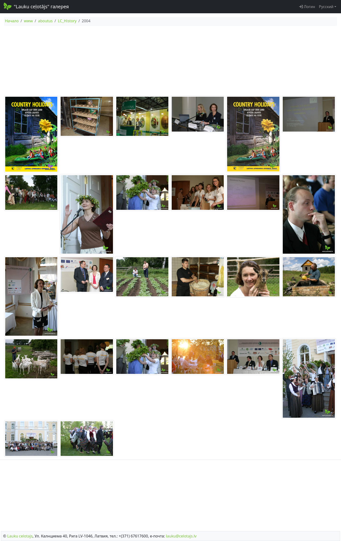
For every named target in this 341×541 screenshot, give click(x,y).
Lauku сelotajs (19, 536)
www (28, 20)
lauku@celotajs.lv (181, 536)
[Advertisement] (170, 61)
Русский (326, 6)
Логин (307, 6)
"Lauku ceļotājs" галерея (36, 6)
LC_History (67, 20)
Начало (12, 20)
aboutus (45, 20)
